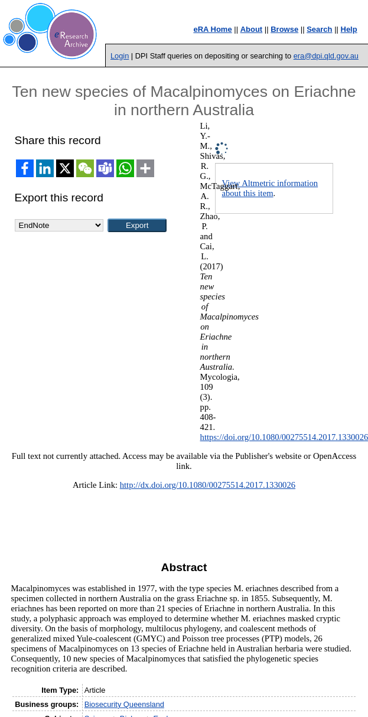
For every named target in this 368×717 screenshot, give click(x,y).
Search (319, 29)
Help (349, 29)
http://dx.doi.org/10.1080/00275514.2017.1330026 (207, 485)
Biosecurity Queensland (124, 704)
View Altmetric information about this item (270, 188)
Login (119, 55)
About (251, 29)
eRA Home (212, 29)
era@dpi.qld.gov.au (326, 55)
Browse (284, 29)
